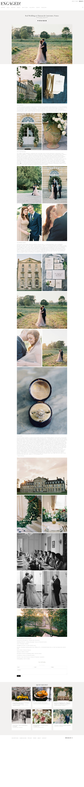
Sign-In (73, 1)
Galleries (32, 7)
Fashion (13, 7)
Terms (34, 738)
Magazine (44, 7)
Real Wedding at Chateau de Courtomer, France (42, 16)
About (39, 738)
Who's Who (25, 7)
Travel (18, 7)
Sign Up (77, 1)
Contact (44, 738)
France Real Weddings (42, 17)
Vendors (3, 7)
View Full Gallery (42, 662)
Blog (8, 7)
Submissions (23, 738)
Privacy (30, 738)
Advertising (15, 738)
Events (38, 7)
